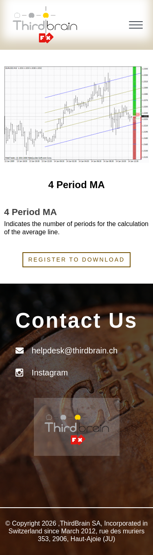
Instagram (50, 372)
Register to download (76, 259)
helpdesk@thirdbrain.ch (75, 350)
